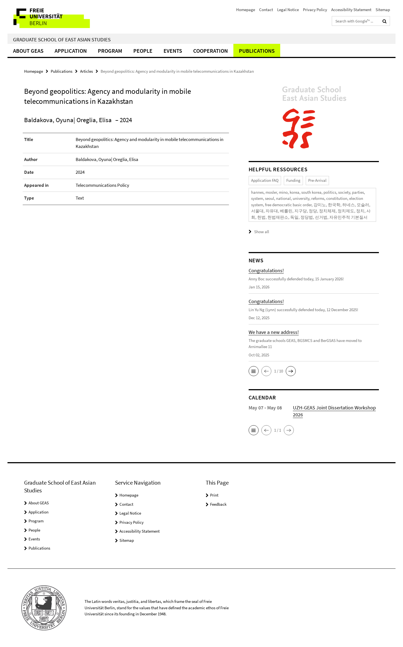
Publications (257, 50)
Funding (293, 180)
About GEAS (28, 50)
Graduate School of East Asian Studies (62, 39)
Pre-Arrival (317, 180)
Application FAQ (265, 180)
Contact (266, 9)
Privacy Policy (315, 9)
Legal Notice (288, 9)
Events (173, 50)
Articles (86, 71)
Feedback (218, 504)
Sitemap (383, 9)
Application (71, 50)
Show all (261, 231)
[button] (254, 371)
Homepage (245, 9)
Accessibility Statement (351, 9)
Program (110, 50)
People (142, 50)
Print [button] (214, 495)
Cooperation (210, 50)
